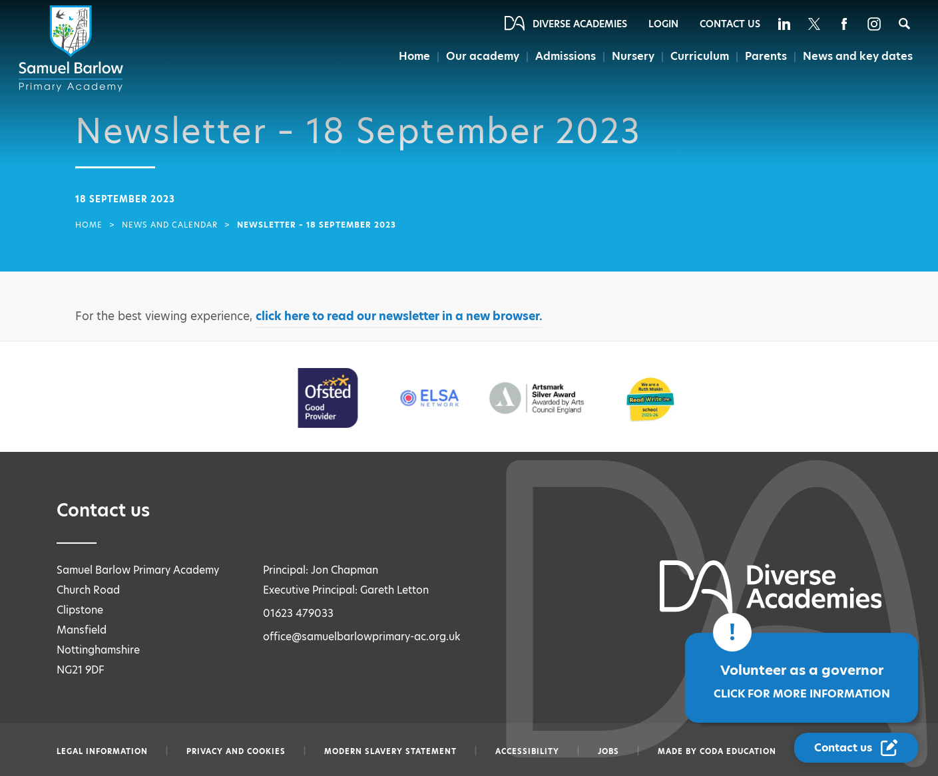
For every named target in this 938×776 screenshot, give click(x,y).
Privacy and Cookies (236, 751)
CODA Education (738, 751)
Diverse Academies (580, 24)
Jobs (608, 751)
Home (414, 56)
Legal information (102, 751)
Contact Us (730, 24)
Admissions (565, 56)
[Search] (904, 24)
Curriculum (699, 56)
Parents (766, 56)
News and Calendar (170, 225)
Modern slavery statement (390, 751)
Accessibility (527, 751)
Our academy (482, 56)
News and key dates (858, 56)
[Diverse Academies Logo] (73, 48)
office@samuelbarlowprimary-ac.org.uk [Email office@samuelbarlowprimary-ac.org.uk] (362, 637)
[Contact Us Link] (856, 748)
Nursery (633, 56)
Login (663, 24)
